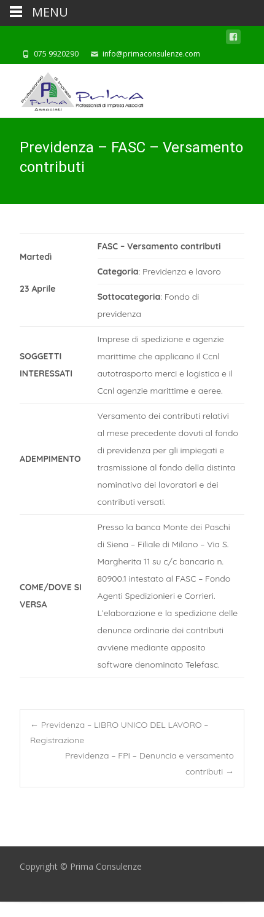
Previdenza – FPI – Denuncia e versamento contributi (149, 763)
